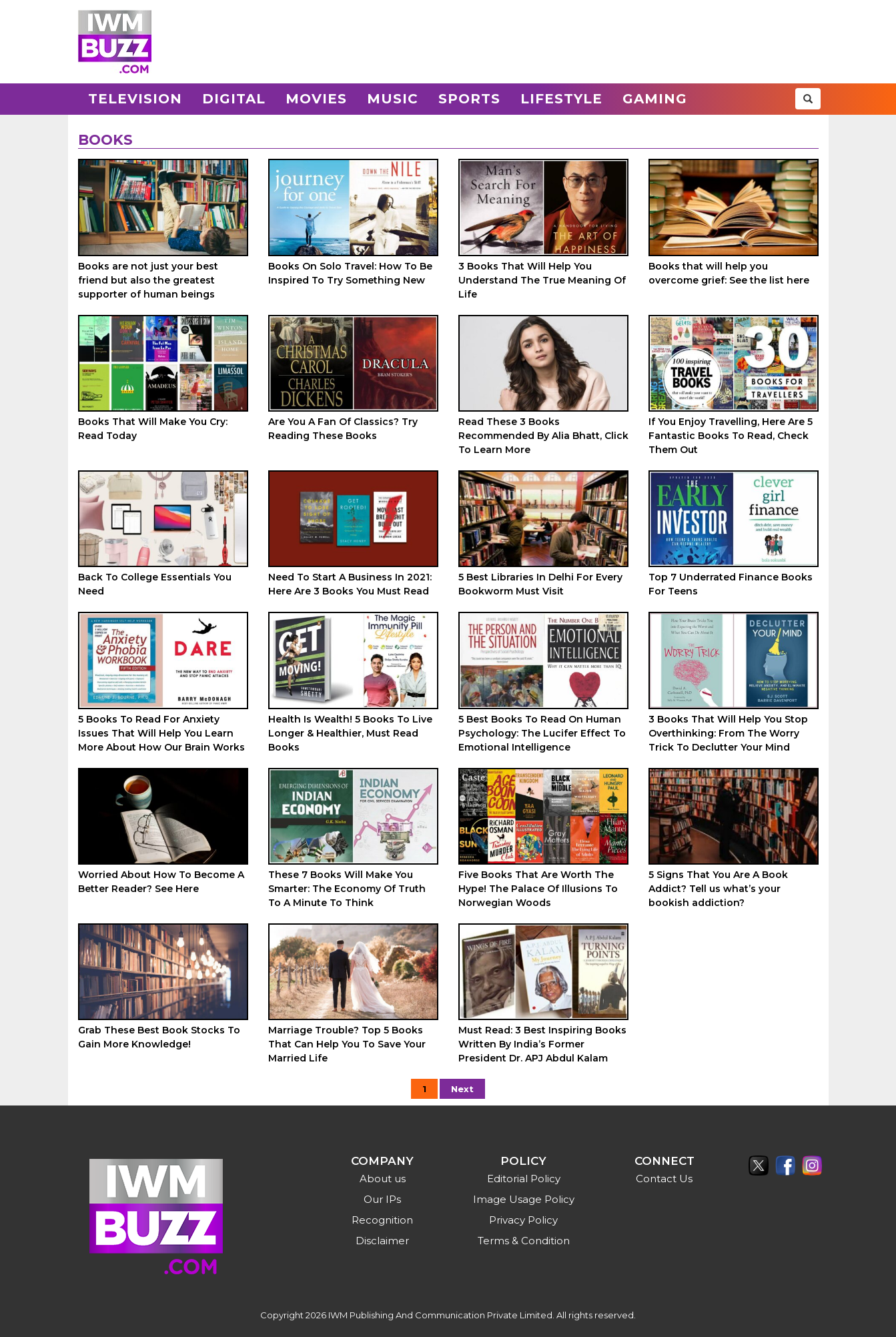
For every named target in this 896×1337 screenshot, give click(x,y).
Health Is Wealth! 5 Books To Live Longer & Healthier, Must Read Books (350, 733)
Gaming (654, 99)
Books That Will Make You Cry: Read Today (153, 429)
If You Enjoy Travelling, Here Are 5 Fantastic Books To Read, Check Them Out (730, 436)
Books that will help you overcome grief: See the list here (728, 273)
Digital (234, 99)
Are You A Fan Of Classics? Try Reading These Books (343, 429)
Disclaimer (382, 1240)
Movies (316, 99)
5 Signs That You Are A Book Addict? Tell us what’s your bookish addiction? (718, 889)
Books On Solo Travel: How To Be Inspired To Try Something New (350, 273)
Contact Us (664, 1178)
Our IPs (382, 1199)
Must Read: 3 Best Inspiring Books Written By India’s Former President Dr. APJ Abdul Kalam (542, 1044)
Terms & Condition (524, 1240)
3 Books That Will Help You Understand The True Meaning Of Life (542, 280)
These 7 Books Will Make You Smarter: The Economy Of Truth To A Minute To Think (347, 889)
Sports (469, 99)
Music (392, 99)
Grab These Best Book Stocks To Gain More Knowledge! (159, 1037)
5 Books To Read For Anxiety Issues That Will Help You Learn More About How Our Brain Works (161, 733)
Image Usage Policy (523, 1199)
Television (135, 99)
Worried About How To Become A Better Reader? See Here (161, 882)
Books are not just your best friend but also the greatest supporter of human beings (148, 280)
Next (462, 1088)
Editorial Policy (523, 1178)
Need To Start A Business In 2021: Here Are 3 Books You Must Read (350, 584)
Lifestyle (561, 99)
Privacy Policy (523, 1220)
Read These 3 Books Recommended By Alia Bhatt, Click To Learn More (543, 436)
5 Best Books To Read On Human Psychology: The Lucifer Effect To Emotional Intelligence (542, 733)
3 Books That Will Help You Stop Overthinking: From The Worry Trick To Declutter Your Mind (728, 733)
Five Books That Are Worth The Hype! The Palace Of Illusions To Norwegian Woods (538, 889)
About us (383, 1178)
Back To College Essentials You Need (155, 584)
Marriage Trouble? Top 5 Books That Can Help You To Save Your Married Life (347, 1044)
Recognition (382, 1220)
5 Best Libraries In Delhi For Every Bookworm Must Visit (540, 584)
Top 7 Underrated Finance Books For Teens (730, 584)
